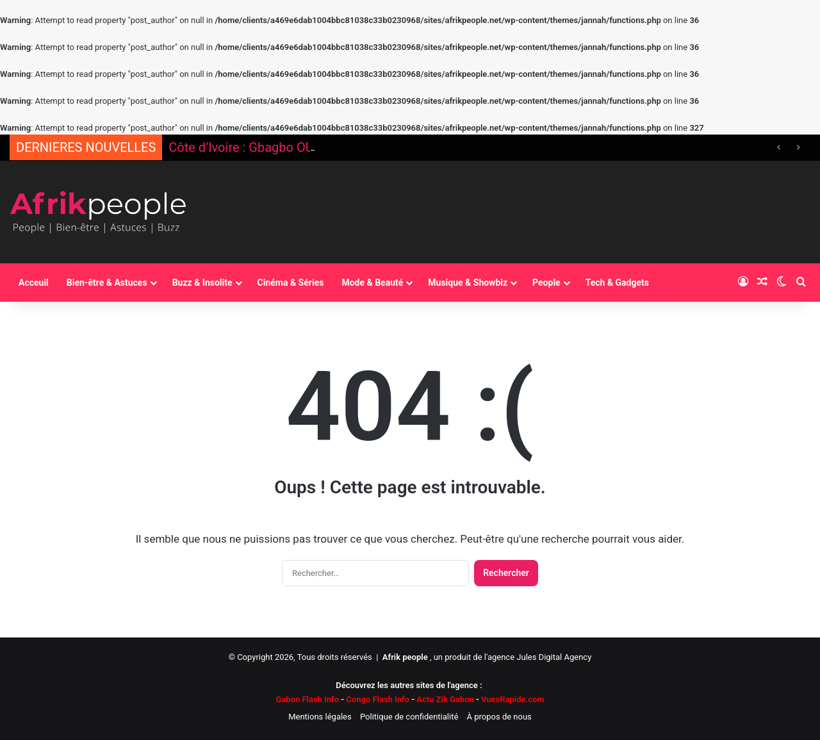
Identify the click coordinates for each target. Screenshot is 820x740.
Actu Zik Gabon (444, 699)
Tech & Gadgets (617, 282)
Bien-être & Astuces (107, 282)
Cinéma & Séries (291, 282)
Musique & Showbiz (467, 282)
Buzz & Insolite (202, 282)
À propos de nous (499, 716)
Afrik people (405, 657)
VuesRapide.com (509, 699)
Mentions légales (320, 716)
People (546, 282)
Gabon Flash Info (307, 699)
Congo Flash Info (377, 699)
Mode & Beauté (372, 282)
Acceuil (34, 282)
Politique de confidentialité (409, 716)
